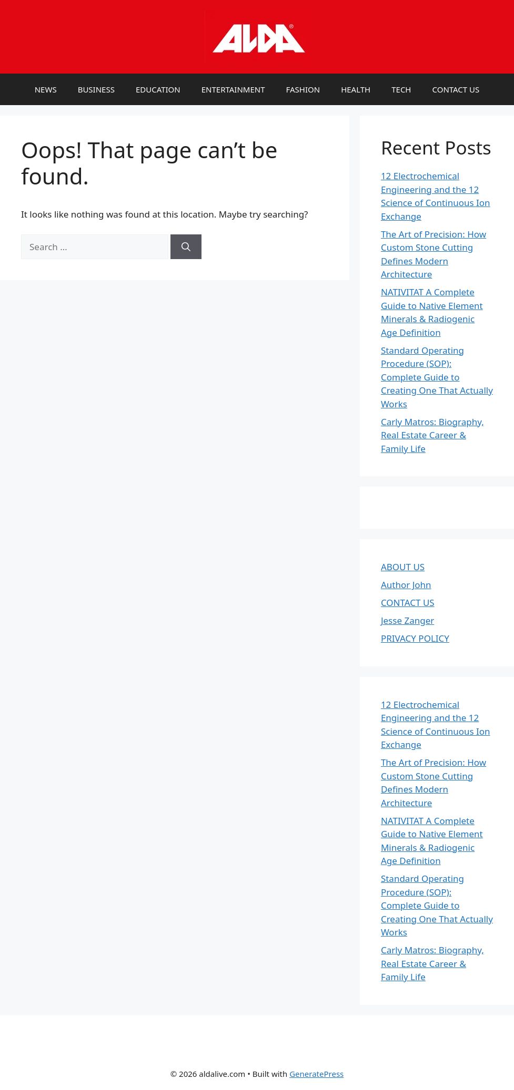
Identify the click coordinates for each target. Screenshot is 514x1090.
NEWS (46, 89)
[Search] (185, 247)
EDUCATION (158, 89)
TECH (401, 89)
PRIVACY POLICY (415, 638)
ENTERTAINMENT (233, 89)
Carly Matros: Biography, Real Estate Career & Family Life (432, 435)
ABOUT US (403, 567)
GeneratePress (316, 1073)
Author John (406, 585)
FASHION (303, 89)
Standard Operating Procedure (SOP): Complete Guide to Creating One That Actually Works (437, 377)
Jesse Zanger (407, 620)
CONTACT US (455, 89)
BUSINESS (96, 89)
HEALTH (355, 89)
